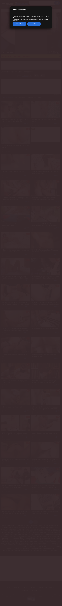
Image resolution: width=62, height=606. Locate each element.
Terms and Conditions (33, 19)
